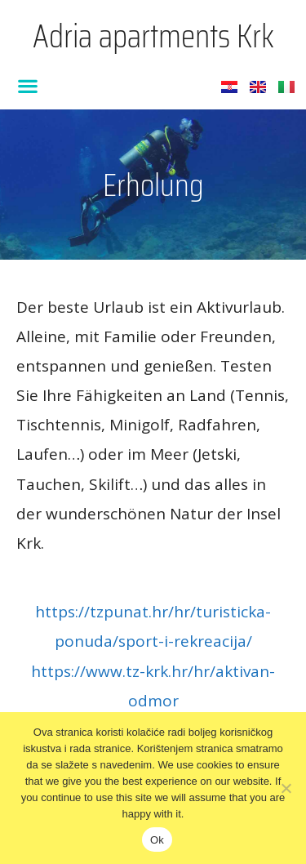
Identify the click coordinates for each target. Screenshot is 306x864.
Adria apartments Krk (153, 36)
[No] (285, 788)
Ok (157, 840)
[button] (28, 85)
